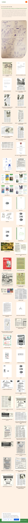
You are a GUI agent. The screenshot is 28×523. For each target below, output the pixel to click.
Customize (5, 519)
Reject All (11, 519)
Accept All (16, 519)
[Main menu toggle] (26, 2)
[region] (11, 516)
